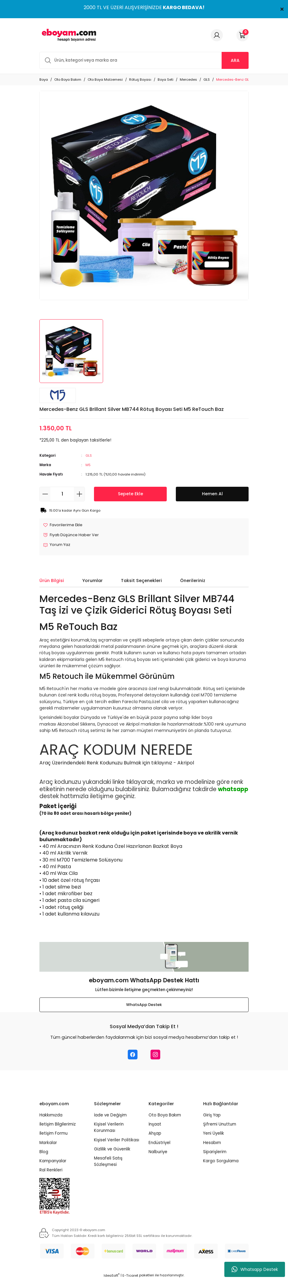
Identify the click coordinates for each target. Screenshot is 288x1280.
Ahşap (155, 1134)
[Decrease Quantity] (45, 494)
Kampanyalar (52, 1161)
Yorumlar (92, 581)
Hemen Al (212, 494)
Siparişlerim (214, 1152)
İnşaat (155, 1124)
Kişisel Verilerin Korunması (109, 1128)
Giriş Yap (212, 1115)
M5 (88, 464)
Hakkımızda (50, 1115)
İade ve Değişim (110, 1115)
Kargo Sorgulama (221, 1161)
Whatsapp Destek (255, 1269)
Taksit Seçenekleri (141, 581)
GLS (88, 455)
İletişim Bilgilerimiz (57, 1124)
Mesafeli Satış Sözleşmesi (108, 1162)
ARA (235, 60)
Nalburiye (158, 1152)
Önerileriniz (192, 581)
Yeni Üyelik (213, 1134)
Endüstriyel (159, 1143)
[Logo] (67, 35)
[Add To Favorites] (63, 525)
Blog (43, 1152)
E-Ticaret (130, 1275)
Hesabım (212, 1143)
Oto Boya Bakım (165, 1115)
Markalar (48, 1143)
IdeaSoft (111, 1275)
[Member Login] (217, 35)
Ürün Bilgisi (51, 581)
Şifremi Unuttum (219, 1124)
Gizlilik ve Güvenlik (112, 1149)
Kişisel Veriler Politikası (116, 1140)
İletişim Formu (53, 1134)
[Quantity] (62, 494)
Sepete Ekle (130, 494)
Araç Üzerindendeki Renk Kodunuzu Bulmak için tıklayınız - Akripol (116, 763)
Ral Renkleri (50, 1170)
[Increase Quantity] (79, 494)
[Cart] (242, 35)
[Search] (144, 60)
